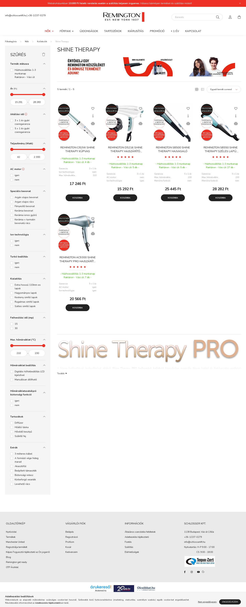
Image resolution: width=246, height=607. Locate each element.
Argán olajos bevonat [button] (26, 197)
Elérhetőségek (132, 552)
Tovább (61, 373)
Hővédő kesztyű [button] (23, 431)
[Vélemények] (125, 157)
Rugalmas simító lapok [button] (27, 301)
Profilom (69, 542)
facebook (184, 572)
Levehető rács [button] (22, 484)
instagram (191, 572)
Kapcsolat (193, 31)
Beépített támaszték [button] (26, 470)
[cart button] (239, 17)
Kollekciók (42, 41)
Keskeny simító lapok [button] (26, 297)
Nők (27, 41)
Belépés (69, 532)
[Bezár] (240, 3)
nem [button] (17, 179)
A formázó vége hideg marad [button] (26, 460)
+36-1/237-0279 (37, 15)
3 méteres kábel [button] (23, 453)
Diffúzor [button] (19, 422)
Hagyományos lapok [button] (26, 293)
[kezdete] (18, 102)
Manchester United (15, 542)
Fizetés (128, 542)
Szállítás (129, 547)
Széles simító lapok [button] (25, 306)
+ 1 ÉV (175, 31)
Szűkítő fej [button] (20, 436)
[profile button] (230, 17)
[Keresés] (197, 17)
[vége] (37, 102)
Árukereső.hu (100, 591)
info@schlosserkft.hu (15, 15)
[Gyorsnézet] (93, 115)
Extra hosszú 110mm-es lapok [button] (28, 286)
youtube (198, 572)
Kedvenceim (71, 552)
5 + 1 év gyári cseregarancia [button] (22, 130)
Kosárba (77, 197)
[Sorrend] (224, 89)
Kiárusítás (136, 31)
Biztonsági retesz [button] (24, 475)
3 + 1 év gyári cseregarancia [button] (22, 122)
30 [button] (16, 328)
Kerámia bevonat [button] (24, 210)
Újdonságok (89, 31)
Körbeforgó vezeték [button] (25, 479)
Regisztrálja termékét (16, 547)
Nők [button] (48, 31)
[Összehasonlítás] (93, 123)
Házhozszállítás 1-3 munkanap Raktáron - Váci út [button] (25, 73)
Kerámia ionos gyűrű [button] (26, 215)
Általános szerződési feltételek (140, 532)
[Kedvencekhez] (93, 108)
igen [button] (17, 175)
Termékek (10, 537)
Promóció (157, 31)
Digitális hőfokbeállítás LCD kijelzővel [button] (30, 373)
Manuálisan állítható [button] (26, 379)
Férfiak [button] (65, 31)
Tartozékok (113, 31)
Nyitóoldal (11, 532)
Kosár (68, 547)
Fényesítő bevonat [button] (25, 206)
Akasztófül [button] (20, 466)
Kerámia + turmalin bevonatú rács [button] (25, 221)
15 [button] (16, 323)
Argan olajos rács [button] (24, 201)
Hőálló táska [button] (22, 427)
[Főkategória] (11, 41)
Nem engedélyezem (207, 602)
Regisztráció (71, 537)
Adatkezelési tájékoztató (137, 537)
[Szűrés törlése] (43, 54)
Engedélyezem (230, 602)
